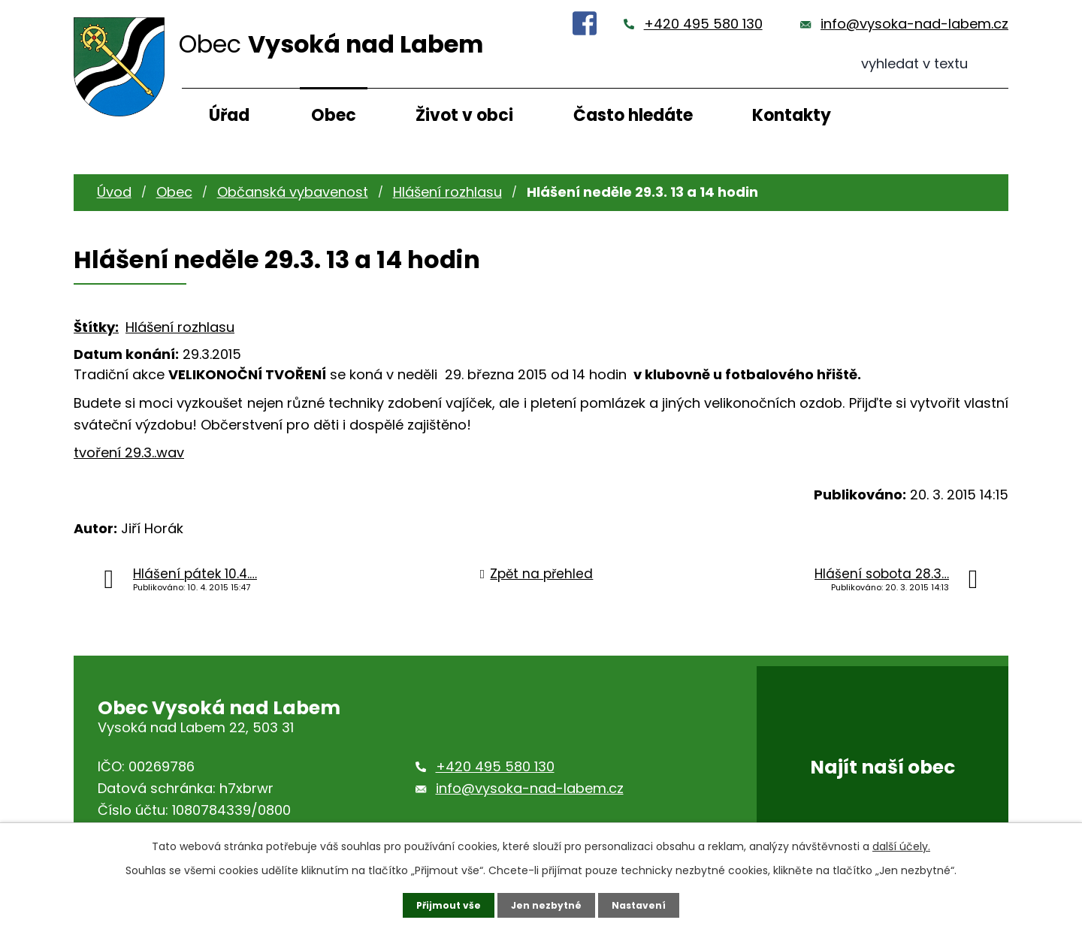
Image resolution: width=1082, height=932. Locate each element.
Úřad (229, 115)
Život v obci (464, 115)
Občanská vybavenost (292, 191)
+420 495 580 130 (703, 23)
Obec (333, 115)
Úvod (114, 191)
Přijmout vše (441, 904)
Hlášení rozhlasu (447, 191)
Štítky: (96, 327)
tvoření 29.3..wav (129, 452)
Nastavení (646, 904)
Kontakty (791, 115)
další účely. (901, 844)
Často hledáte (633, 115)
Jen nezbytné (546, 904)
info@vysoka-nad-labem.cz (914, 23)
